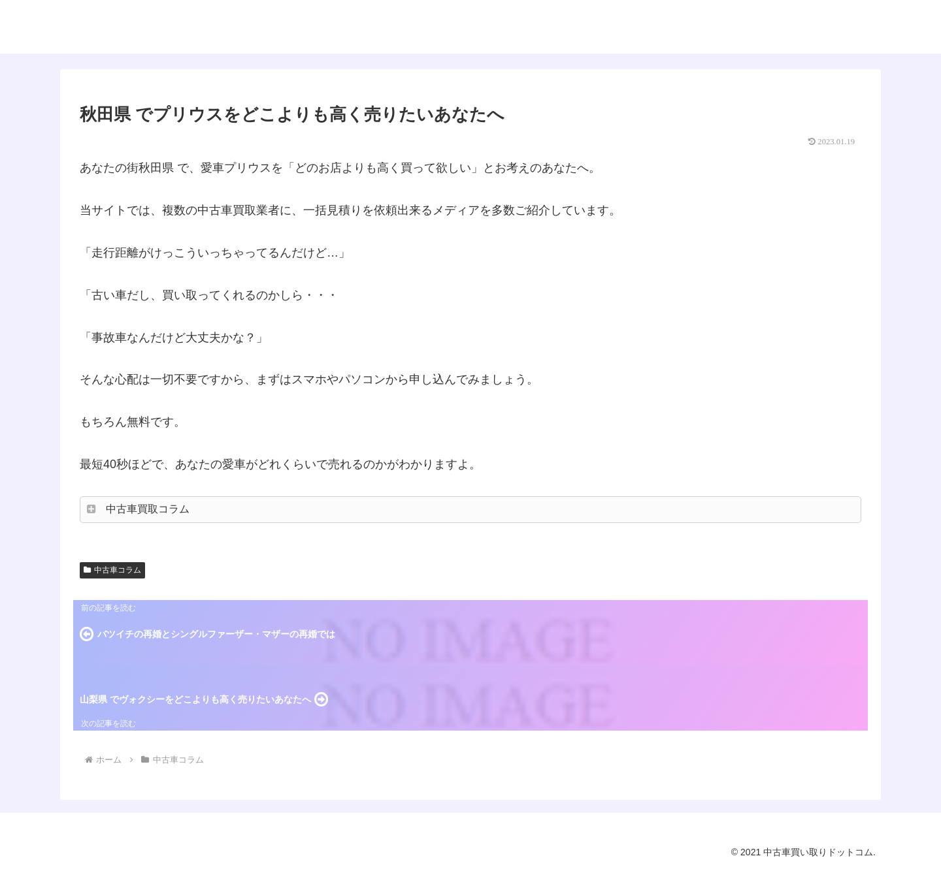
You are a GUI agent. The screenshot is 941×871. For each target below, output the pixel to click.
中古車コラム (112, 570)
